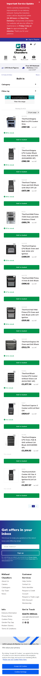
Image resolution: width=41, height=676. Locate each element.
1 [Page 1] (33, 506)
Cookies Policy (7, 619)
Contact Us (26, 584)
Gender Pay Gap (8, 622)
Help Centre (26, 581)
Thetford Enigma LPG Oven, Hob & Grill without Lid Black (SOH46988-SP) (30, 442)
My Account (24, 58)
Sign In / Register (34, 40)
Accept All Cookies (20, 666)
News (4, 594)
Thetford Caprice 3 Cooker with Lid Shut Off (30, 408)
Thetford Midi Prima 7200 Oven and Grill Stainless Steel (30, 217)
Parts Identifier (27, 587)
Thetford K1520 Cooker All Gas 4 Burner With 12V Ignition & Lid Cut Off (29, 477)
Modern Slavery (7, 625)
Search (15, 58)
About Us (5, 581)
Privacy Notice (33, 557)
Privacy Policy (32, 559)
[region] (20, 660)
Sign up (20, 553)
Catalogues (6, 587)
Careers (5, 584)
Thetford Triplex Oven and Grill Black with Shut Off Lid (30, 185)
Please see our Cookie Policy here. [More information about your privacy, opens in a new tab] (15, 660)
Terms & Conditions (9, 628)
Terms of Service (6, 560)
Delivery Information (9, 613)
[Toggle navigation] (6, 58)
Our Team (5, 591)
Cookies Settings (20, 672)
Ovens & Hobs (7, 75)
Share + (38, 75)
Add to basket (21, 140)
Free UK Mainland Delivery (32, 68)
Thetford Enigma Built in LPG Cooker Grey (30, 121)
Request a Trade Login (30, 597)
